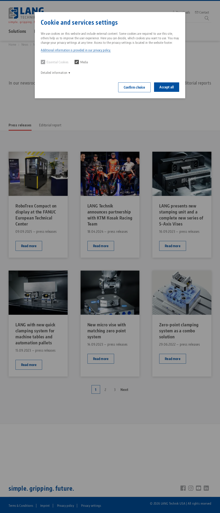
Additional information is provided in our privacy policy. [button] (76, 50)
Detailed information (54, 72)
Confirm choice (134, 87)
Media (81, 62)
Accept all (166, 87)
